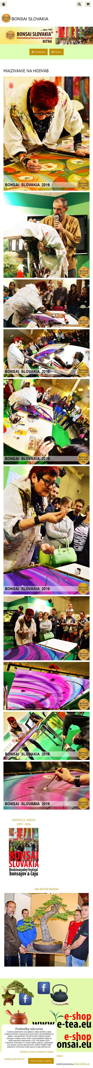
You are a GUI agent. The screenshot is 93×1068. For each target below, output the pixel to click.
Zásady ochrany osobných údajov (37, 1051)
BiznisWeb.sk (82, 1064)
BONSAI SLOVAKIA (30, 19)
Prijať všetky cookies (41, 1060)
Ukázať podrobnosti (14, 1059)
